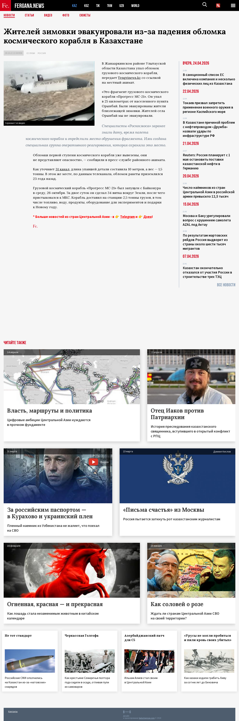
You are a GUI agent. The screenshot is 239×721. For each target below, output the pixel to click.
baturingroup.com (147, 717)
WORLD (136, 5)
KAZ (74, 5)
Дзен (147, 216)
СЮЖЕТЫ (87, 15)
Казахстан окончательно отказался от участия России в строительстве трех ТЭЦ (207, 272)
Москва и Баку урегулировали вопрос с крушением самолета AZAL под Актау (207, 220)
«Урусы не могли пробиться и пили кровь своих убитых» (209, 640)
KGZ (86, 5)
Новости (9, 15)
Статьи (30, 15)
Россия (42, 53)
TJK (98, 5)
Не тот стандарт (19, 636)
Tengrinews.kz (129, 78)
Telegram (127, 216)
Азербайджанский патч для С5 (146, 638)
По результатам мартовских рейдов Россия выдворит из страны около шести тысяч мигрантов (205, 242)
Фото (67, 15)
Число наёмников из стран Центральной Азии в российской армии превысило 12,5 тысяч (209, 191)
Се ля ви (30, 53)
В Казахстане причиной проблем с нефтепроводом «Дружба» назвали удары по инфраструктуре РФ (209, 129)
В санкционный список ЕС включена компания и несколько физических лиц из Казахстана (209, 79)
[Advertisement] (119, 313)
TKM (110, 5)
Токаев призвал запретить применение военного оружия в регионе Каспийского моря (208, 107)
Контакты (13, 710)
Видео (49, 15)
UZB (122, 5)
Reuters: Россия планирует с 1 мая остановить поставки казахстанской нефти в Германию (206, 161)
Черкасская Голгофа (83, 636)
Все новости (226, 285)
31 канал (62, 169)
